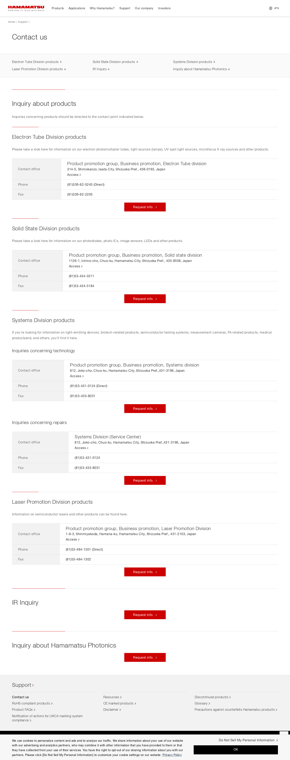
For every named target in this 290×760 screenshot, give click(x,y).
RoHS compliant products (31, 703)
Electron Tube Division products (35, 62)
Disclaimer (110, 710)
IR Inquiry (100, 69)
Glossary (201, 703)
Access (72, 175)
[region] (145, 747)
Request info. (143, 207)
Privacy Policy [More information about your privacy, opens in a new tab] (172, 755)
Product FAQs (22, 710)
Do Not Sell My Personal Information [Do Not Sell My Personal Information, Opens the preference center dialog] (247, 740)
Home (11, 22)
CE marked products (118, 703)
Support (23, 22)
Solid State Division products (114, 62)
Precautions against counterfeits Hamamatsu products (235, 710)
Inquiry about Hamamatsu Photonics (200, 69)
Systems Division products (192, 62)
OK (235, 749)
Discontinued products (211, 697)
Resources (111, 697)
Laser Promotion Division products (37, 69)
